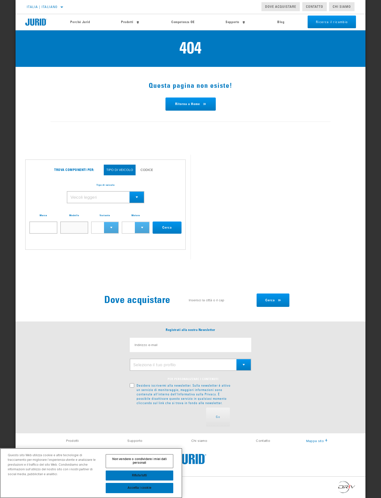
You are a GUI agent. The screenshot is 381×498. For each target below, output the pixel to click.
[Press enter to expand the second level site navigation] (136, 22)
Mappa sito (317, 441)
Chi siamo (199, 441)
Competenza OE (180, 22)
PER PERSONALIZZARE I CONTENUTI (193, 379)
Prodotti (126, 22)
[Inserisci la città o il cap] (219, 300)
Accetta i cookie (139, 488)
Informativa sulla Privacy (196, 394)
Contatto (314, 6)
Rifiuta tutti (139, 475)
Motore (135, 215)
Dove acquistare (280, 6)
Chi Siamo (342, 6)
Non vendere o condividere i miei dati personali (139, 461)
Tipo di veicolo (105, 185)
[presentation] (167, 417)
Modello (74, 215)
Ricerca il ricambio (328, 22)
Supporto (229, 22)
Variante (105, 215)
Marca (43, 215)
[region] (91, 473)
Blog (276, 22)
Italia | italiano (42, 7)
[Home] (40, 22)
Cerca (167, 227)
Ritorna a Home (187, 104)
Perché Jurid (79, 22)
